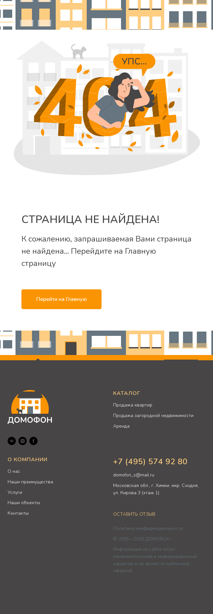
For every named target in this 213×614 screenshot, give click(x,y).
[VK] (12, 441)
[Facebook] (33, 441)
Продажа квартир (132, 405)
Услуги (15, 492)
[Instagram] (22, 441)
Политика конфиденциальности (148, 528)
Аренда (121, 426)
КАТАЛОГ (126, 393)
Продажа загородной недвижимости (153, 415)
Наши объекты (24, 503)
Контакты (18, 513)
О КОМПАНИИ (27, 459)
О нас (14, 471)
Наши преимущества (30, 482)
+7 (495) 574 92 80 (150, 461)
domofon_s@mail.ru (133, 475)
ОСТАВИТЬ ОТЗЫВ (134, 514)
